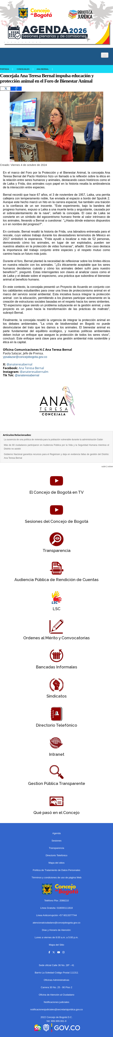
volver (110, 466)
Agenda (56, 833)
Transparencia (56, 848)
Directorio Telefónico (56, 855)
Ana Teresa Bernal (31, 368)
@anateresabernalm (34, 372)
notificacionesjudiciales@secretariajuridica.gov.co (56, 1009)
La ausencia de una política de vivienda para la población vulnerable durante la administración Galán (53, 439)
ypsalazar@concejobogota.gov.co (25, 356)
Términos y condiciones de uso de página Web (56, 877)
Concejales (23, 69)
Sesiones (56, 840)
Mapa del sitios (57, 862)
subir (104, 466)
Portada (4, 69)
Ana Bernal (43, 69)
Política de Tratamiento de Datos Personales (56, 870)
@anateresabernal (19, 364)
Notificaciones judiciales (56, 1002)
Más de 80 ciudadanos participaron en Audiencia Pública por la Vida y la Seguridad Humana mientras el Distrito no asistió (56, 447)
